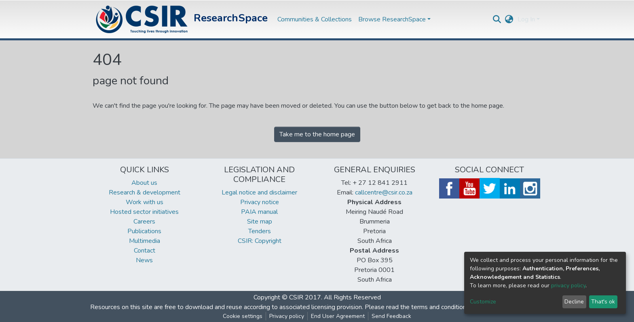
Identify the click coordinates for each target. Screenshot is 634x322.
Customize (483, 301)
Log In (526, 19)
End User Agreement (338, 316)
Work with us (144, 202)
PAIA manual (259, 211)
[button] (509, 19)
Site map (259, 221)
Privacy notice (259, 202)
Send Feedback (391, 316)
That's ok (603, 301)
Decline (574, 301)
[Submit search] (497, 19)
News (144, 260)
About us (144, 182)
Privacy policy (286, 316)
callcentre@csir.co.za (383, 192)
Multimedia (144, 240)
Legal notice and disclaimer (259, 192)
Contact (144, 250)
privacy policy (568, 285)
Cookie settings (242, 316)
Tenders (259, 231)
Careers (144, 221)
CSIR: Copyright (259, 240)
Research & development (144, 192)
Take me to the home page (317, 134)
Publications (144, 231)
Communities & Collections (314, 19)
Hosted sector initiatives (144, 211)
